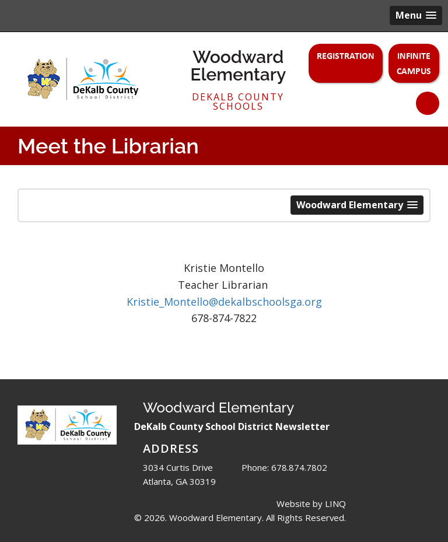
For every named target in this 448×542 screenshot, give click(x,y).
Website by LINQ (311, 503)
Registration (345, 55)
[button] (416, 15)
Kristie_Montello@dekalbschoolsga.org (224, 302)
